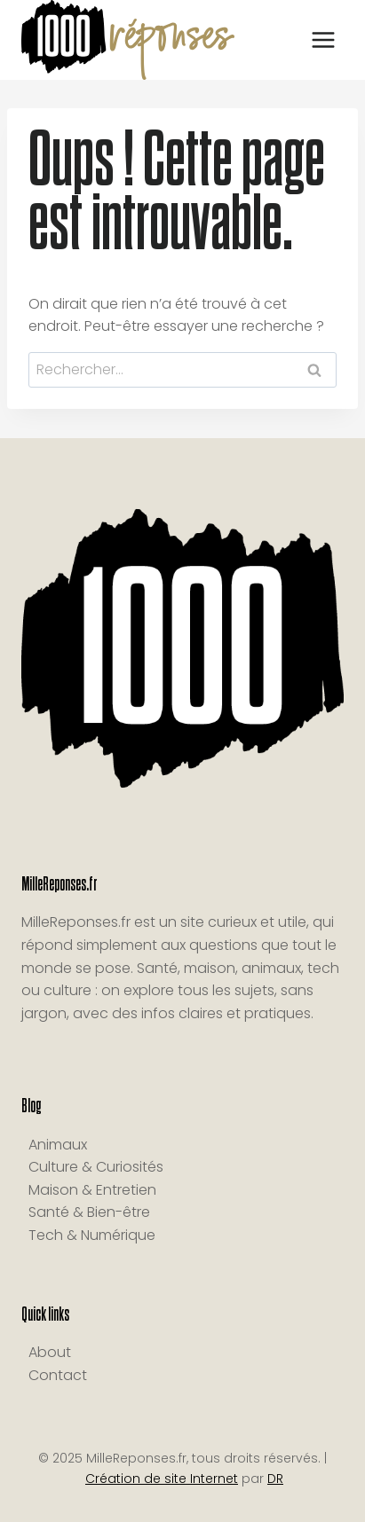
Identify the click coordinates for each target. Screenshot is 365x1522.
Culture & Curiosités (95, 1167)
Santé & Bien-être (89, 1212)
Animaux (57, 1144)
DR (275, 1478)
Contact (57, 1375)
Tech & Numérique (91, 1235)
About (49, 1352)
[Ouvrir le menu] (323, 39)
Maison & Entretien (92, 1190)
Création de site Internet (161, 1478)
